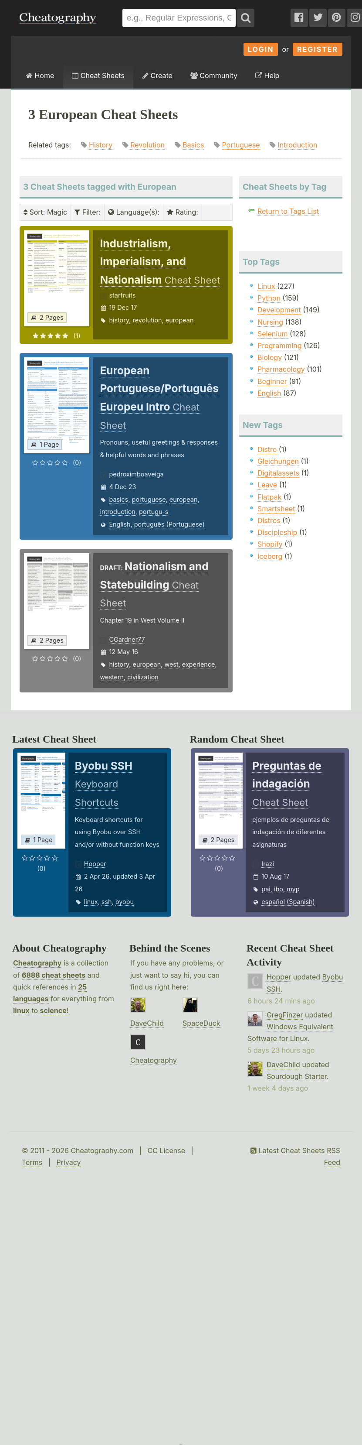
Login (261, 49)
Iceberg (269, 556)
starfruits (122, 295)
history (119, 320)
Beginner (272, 381)
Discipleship (277, 532)
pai (266, 889)
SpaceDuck (201, 1023)
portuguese (149, 499)
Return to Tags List (288, 211)
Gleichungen (278, 461)
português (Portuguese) (169, 524)
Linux (266, 286)
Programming (279, 345)
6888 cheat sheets (53, 975)
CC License (166, 1150)
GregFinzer (285, 1014)
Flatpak (269, 497)
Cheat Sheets (98, 75)
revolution (147, 320)
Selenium (272, 333)
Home (40, 75)
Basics (193, 144)
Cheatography (37, 963)
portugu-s (153, 511)
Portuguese (241, 144)
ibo (278, 889)
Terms (32, 1162)
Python (269, 298)
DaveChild (147, 1023)
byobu (124, 901)
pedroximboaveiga (136, 474)
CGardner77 (127, 639)
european (180, 320)
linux (91, 901)
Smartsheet (276, 508)
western (112, 677)
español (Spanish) (288, 901)
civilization (143, 677)
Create (157, 75)
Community (213, 75)
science (53, 1010)
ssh (106, 901)
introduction (117, 511)
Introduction (298, 144)
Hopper (95, 863)
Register (317, 49)
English (119, 524)
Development (279, 309)
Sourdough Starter (297, 1076)
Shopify (270, 544)
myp (293, 889)
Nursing (270, 322)
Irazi (267, 863)
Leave (267, 484)
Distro (267, 449)
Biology (269, 357)
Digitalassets (278, 473)
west (171, 664)
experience (198, 664)
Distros (269, 520)
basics (118, 499)
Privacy (68, 1162)
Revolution (147, 144)
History (100, 144)
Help (267, 75)
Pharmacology (281, 369)
